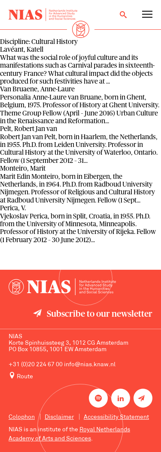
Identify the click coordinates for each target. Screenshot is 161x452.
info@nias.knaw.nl (89, 365)
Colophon (22, 417)
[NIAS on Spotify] (98, 398)
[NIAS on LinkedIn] (120, 398)
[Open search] (123, 14)
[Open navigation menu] (147, 14)
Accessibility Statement (116, 417)
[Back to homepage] (43, 14)
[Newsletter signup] (143, 398)
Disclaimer (59, 417)
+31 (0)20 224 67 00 (36, 365)
